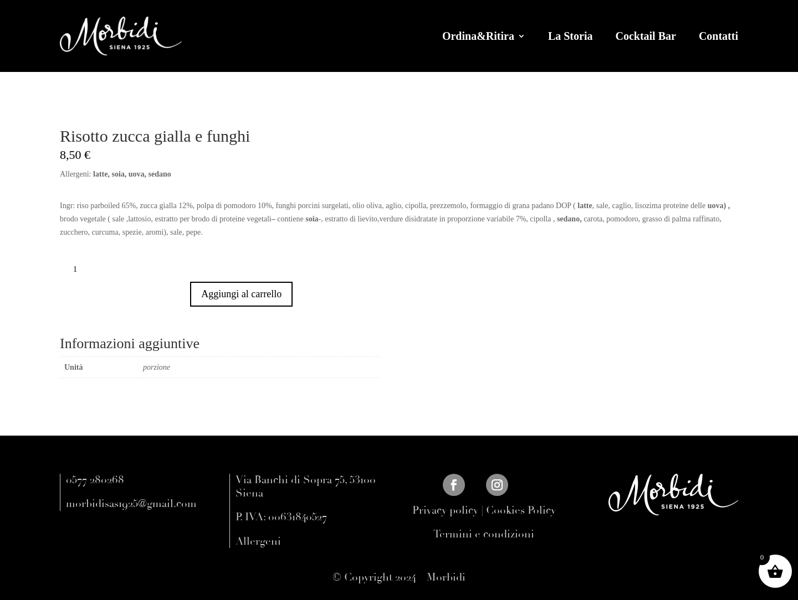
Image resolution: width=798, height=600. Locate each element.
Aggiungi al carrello (247, 293)
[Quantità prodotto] (79, 269)
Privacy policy (445, 510)
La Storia (570, 36)
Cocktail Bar (645, 36)
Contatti (718, 36)
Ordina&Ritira (478, 36)
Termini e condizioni (483, 534)
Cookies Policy (521, 510)
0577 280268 (95, 480)
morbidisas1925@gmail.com (131, 503)
